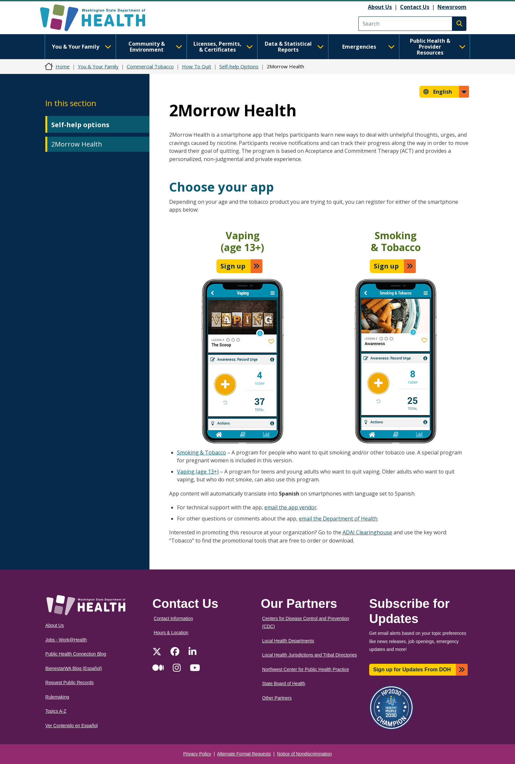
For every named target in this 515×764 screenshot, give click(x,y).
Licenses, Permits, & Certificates (223, 46)
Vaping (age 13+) (198, 471)
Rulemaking (57, 697)
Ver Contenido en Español (71, 725)
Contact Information (173, 618)
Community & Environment (155, 46)
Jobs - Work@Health (66, 639)
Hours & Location (171, 632)
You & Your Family (81, 46)
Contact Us (414, 7)
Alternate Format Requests (244, 754)
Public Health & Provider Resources (438, 46)
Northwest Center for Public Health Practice (305, 669)
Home (63, 66)
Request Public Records (69, 682)
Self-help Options (238, 66)
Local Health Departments (288, 640)
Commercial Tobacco (150, 66)
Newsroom (451, 7)
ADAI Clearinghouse (367, 532)
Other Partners (277, 698)
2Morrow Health (76, 144)
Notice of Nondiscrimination (304, 754)
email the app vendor (290, 507)
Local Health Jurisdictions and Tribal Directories (309, 655)
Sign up (232, 266)
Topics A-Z (55, 711)
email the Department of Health (338, 518)
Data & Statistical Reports (294, 46)
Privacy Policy (197, 754)
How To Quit (196, 66)
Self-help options (80, 124)
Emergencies (368, 46)
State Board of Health (283, 683)
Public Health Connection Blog (75, 654)
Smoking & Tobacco (201, 452)
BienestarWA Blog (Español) (73, 668)
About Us (380, 7)
